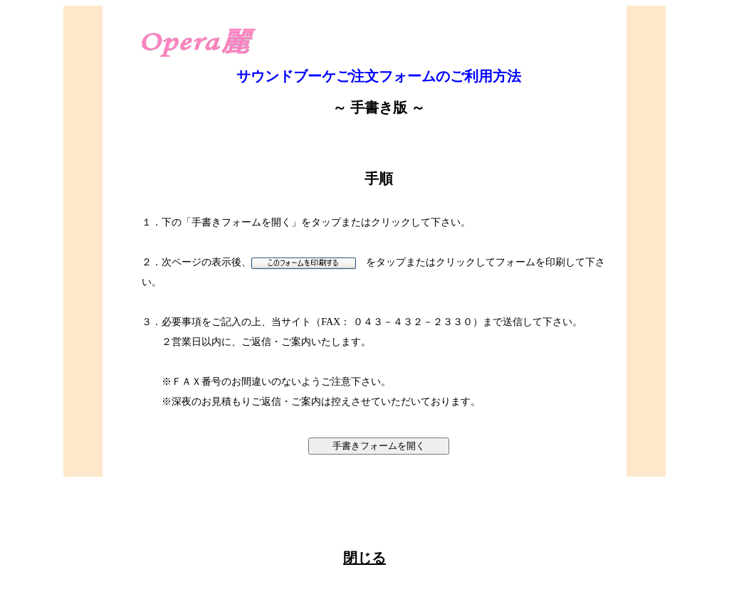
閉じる (364, 558)
